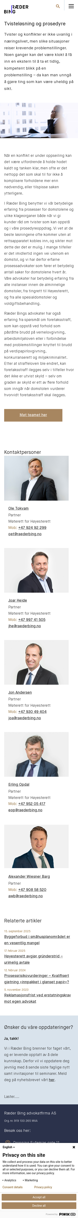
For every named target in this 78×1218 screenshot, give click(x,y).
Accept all (39, 1197)
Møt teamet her (33, 415)
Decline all (39, 1205)
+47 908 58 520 (32, 890)
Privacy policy (43, 1187)
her (51, 1080)
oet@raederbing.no (25, 534)
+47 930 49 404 (32, 712)
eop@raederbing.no (25, 810)
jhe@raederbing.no (24, 626)
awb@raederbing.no (25, 896)
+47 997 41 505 (31, 620)
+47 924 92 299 (32, 528)
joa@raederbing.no (24, 718)
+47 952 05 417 (31, 804)
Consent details (12, 1187)
